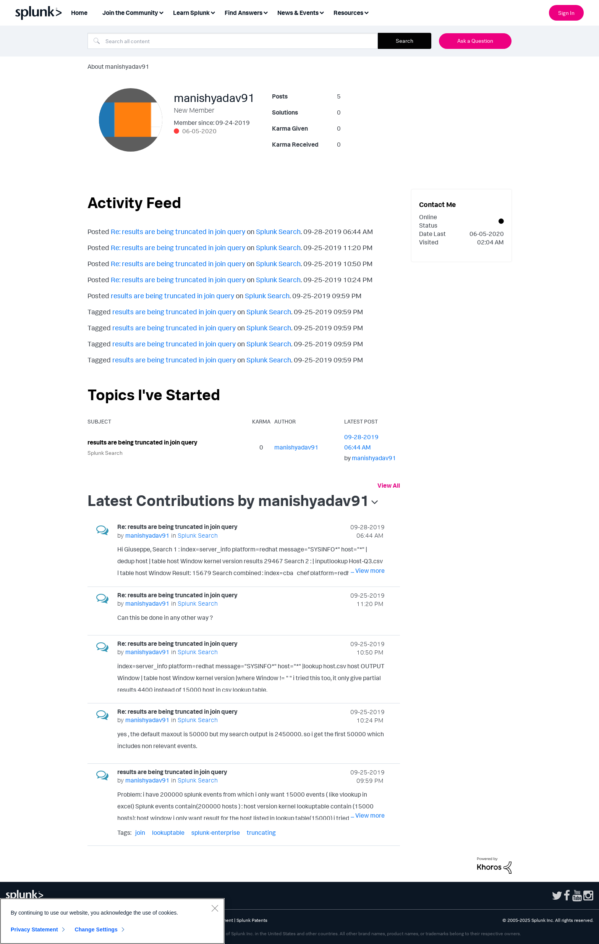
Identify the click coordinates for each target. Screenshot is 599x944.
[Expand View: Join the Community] (161, 12)
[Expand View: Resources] (366, 12)
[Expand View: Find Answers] (265, 12)
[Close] (215, 908)
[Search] (232, 41)
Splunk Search (278, 231)
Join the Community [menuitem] (130, 12)
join (140, 832)
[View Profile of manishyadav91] (296, 447)
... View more (368, 570)
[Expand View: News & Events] (321, 12)
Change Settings (96, 929)
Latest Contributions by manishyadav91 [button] (228, 500)
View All (388, 485)
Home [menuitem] (79, 12)
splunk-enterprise (215, 832)
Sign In (566, 13)
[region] (112, 921)
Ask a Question (475, 40)
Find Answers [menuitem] (243, 12)
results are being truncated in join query (172, 295)
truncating (261, 832)
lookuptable (168, 832)
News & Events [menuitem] (298, 12)
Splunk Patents (251, 920)
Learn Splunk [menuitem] (191, 12)
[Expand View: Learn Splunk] (213, 12)
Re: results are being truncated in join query (178, 231)
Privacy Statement (34, 929)
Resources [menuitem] (348, 12)
